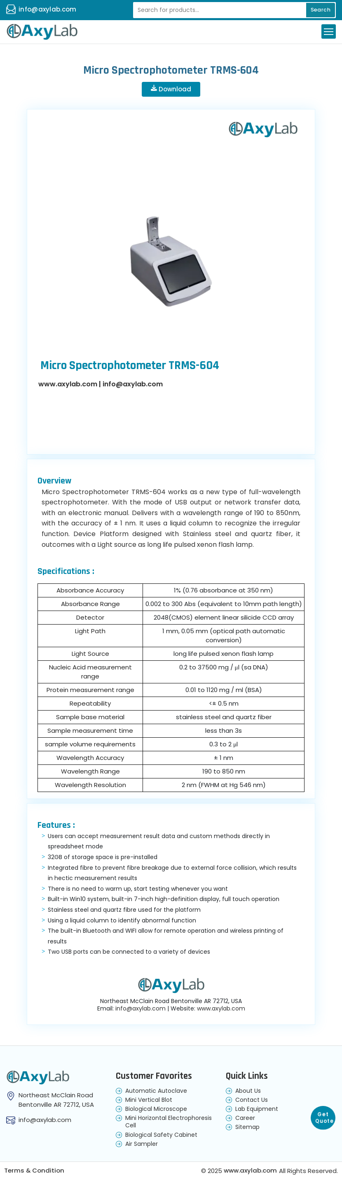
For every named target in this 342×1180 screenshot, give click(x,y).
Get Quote (324, 1116)
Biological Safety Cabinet (161, 1134)
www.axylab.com (67, 384)
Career (245, 1118)
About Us (248, 1091)
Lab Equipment (256, 1109)
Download (171, 89)
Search (319, 10)
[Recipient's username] (233, 10)
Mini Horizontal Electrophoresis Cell (168, 1122)
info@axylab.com (48, 9)
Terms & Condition (34, 1171)
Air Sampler (141, 1144)
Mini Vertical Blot (148, 1100)
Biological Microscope (156, 1109)
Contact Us (251, 1100)
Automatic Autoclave (156, 1091)
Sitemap (247, 1127)
